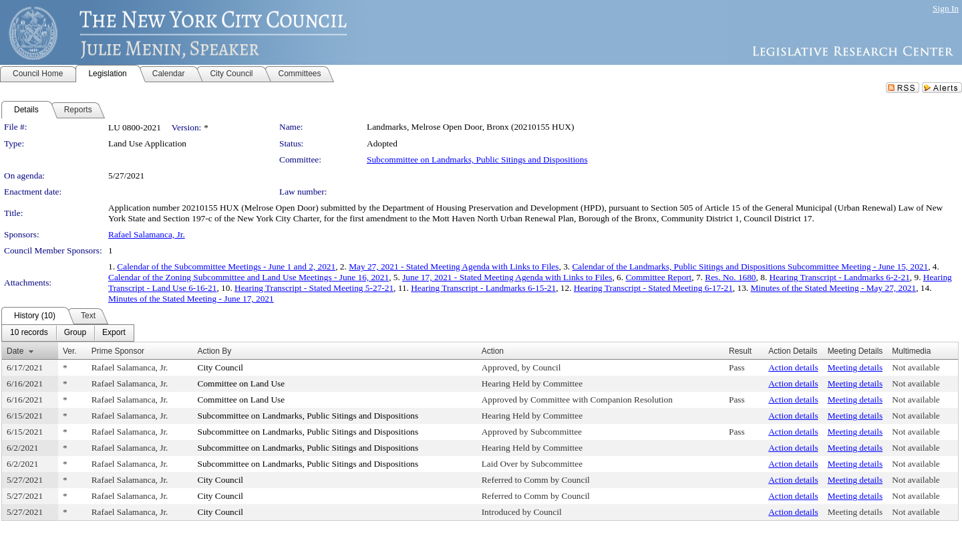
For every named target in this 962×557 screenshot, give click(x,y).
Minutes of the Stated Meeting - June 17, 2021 (191, 299)
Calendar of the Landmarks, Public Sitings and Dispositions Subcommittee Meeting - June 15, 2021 (750, 266)
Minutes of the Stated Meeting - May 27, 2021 (833, 288)
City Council (221, 367)
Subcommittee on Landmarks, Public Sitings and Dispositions (477, 159)
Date (15, 351)
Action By (215, 351)
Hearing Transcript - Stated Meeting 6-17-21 (653, 288)
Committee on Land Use (241, 383)
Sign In (946, 8)
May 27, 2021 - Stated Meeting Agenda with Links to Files (453, 266)
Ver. (70, 351)
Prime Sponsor (118, 351)
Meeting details (855, 367)
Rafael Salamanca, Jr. (146, 234)
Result (740, 351)
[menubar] (67, 333)
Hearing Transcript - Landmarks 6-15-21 (483, 288)
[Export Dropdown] (114, 333)
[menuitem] (29, 333)
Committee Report (658, 277)
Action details (793, 367)
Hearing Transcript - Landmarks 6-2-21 (840, 277)
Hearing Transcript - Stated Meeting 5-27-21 (313, 288)
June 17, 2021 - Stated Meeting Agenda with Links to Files (507, 277)
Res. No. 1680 (730, 277)
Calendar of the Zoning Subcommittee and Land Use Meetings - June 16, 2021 (248, 277)
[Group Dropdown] (75, 333)
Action (493, 351)
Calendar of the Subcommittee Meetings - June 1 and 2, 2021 (226, 266)
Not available (915, 367)
